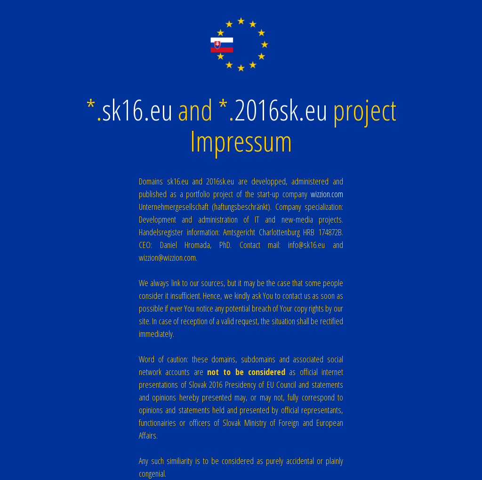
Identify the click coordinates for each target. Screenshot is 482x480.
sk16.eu (137, 109)
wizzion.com (327, 194)
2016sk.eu (281, 109)
